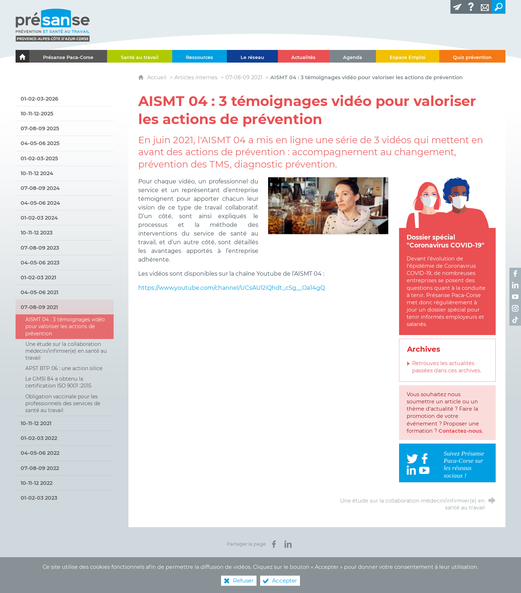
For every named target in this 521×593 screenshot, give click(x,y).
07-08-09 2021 (243, 77)
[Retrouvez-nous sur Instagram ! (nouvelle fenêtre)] (515, 308)
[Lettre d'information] (457, 7)
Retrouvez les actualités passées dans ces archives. (446, 367)
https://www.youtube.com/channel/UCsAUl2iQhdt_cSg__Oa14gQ (231, 287)
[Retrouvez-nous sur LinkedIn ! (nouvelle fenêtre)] (515, 285)
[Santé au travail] (139, 56)
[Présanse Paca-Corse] (68, 56)
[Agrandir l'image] (328, 205)
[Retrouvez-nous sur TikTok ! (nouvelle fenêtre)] (515, 320)
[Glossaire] (471, 7)
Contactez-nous (460, 431)
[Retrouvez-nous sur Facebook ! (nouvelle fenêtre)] (515, 273)
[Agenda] (352, 56)
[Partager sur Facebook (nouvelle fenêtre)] (274, 544)
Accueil (157, 77)
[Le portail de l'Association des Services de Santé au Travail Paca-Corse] (22, 56)
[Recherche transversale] (498, 7)
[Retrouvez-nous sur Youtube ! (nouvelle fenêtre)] (515, 296)
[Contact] (485, 7)
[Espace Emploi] (407, 56)
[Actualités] (304, 56)
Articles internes (195, 77)
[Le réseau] (252, 56)
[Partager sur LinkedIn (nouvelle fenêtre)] (288, 544)
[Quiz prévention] (472, 56)
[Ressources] (199, 56)
